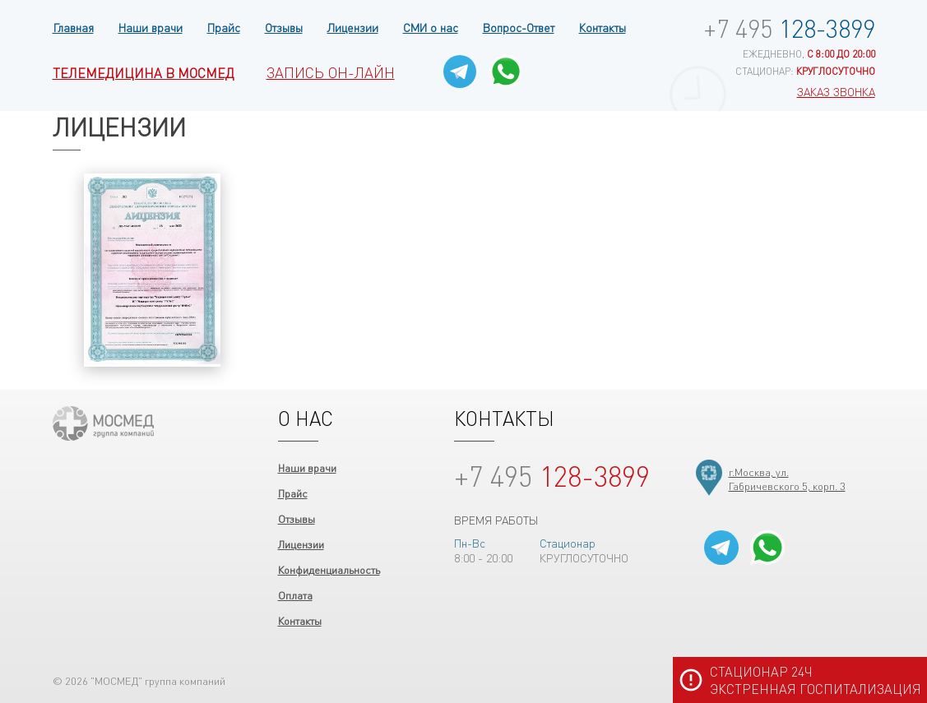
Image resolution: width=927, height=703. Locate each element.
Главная (73, 27)
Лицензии (352, 27)
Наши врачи (150, 27)
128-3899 (789, 28)
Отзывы (284, 27)
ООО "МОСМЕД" (103, 423)
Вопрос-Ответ (518, 27)
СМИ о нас (430, 27)
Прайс (223, 27)
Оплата (295, 595)
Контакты (602, 27)
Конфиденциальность (329, 569)
